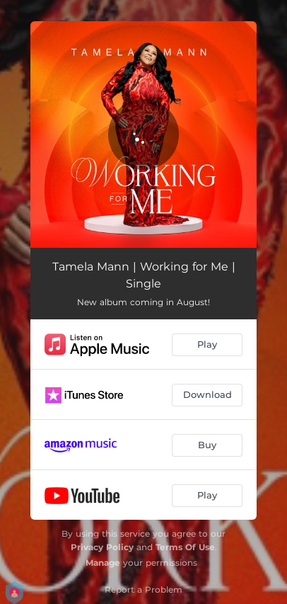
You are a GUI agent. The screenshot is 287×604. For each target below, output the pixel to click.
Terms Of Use (185, 547)
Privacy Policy (102, 547)
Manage (103, 562)
